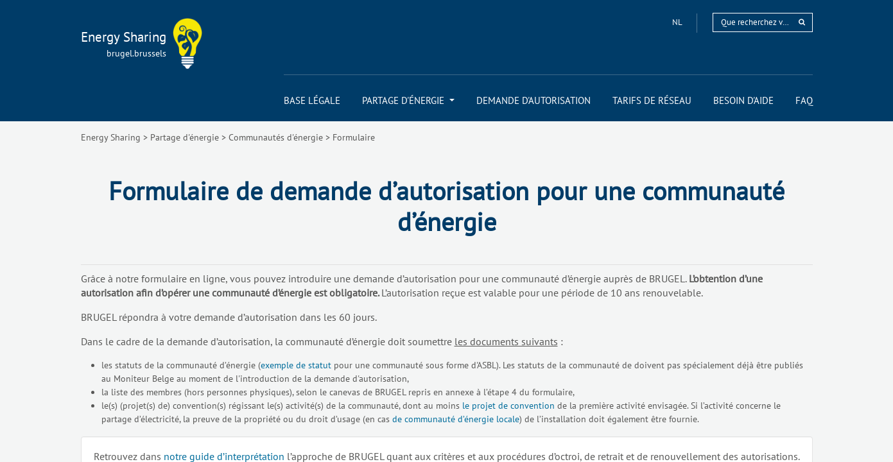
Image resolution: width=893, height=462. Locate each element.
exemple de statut (296, 365)
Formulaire (354, 137)
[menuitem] (312, 100)
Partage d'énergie (184, 137)
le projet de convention (508, 405)
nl (678, 22)
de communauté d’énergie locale (455, 419)
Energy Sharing (111, 137)
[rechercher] (802, 22)
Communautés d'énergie (276, 137)
